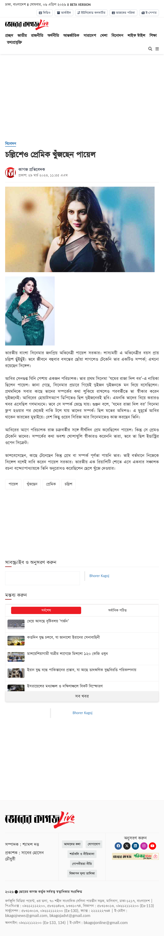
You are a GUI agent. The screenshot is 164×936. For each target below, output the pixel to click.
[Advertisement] (84, 103)
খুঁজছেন (32, 484)
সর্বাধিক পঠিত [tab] (117, 610)
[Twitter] (126, 846)
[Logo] (26, 24)
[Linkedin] (135, 846)
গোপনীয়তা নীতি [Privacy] (82, 864)
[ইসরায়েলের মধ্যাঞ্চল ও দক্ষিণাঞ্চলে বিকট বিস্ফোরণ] (82, 689)
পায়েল (13, 484)
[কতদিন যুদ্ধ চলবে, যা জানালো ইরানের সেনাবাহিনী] (82, 641)
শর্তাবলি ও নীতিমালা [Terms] (82, 854)
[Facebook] (118, 846)
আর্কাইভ (64, 12)
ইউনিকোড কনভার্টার (91, 12)
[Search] (150, 49)
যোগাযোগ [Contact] (94, 844)
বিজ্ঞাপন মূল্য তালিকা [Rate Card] (82, 873)
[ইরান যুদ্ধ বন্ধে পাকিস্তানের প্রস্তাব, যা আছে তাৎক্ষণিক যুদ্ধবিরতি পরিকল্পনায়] (82, 673)
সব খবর (82, 696)
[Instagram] (144, 846)
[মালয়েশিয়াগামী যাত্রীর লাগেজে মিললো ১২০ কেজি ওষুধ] (82, 657)
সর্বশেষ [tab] (46, 610)
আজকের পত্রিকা (123, 12)
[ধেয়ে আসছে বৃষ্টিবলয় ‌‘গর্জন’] (82, 624)
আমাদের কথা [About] (72, 844)
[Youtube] (152, 846)
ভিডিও (44, 12)
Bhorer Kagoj (99, 576)
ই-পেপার (149, 12)
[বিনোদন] (10, 144)
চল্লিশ (68, 484)
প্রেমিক (51, 484)
